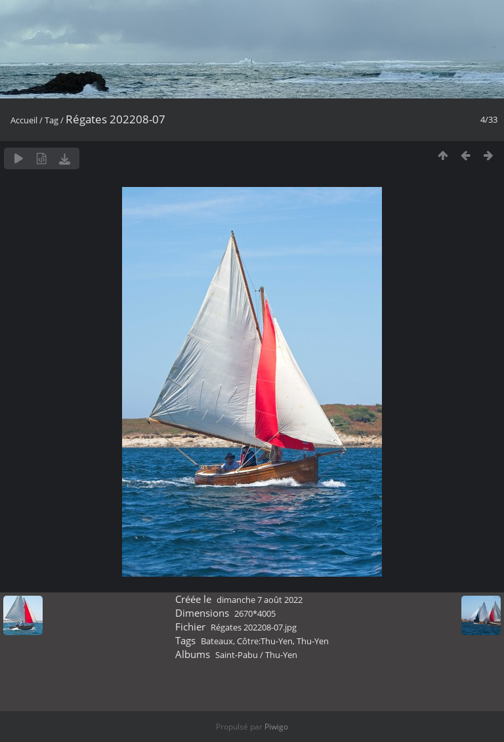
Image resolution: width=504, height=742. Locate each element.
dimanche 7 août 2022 (260, 600)
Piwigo (276, 726)
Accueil (23, 120)
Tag (51, 120)
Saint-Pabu (236, 655)
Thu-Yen (313, 641)
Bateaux (217, 641)
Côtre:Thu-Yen (265, 641)
